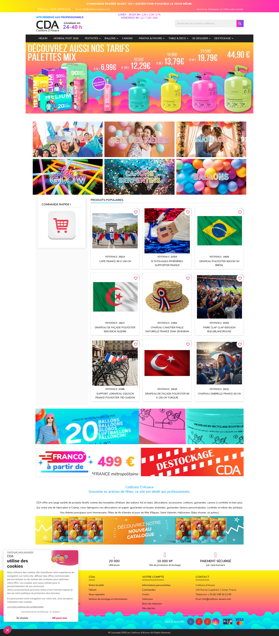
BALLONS (110, 38)
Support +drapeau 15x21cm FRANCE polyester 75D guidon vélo (115, 397)
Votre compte (153, 577)
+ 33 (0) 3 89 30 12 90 (59, 9)
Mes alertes (148, 608)
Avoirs (145, 594)
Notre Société (96, 585)
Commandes (149, 590)
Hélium (92, 590)
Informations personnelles (156, 585)
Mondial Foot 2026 (66, 38)
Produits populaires (107, 200)
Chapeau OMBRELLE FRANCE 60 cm (219, 393)
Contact (202, 577)
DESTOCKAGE (222, 38)
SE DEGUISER (200, 38)
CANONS (127, 38)
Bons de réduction (152, 603)
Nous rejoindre (97, 594)
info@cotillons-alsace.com (96, 9)
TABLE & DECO (177, 38)
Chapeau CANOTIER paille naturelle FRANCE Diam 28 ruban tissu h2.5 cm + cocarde (167, 331)
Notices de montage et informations (108, 599)
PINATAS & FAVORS (150, 38)
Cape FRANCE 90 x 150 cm (115, 261)
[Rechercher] (209, 23)
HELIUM (43, 38)
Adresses (147, 599)
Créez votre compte (233, 9)
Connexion (213, 9)
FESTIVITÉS (91, 38)
